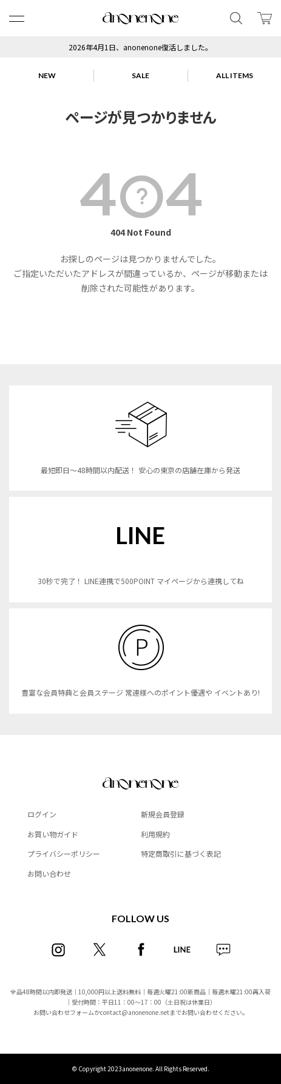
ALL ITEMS (234, 75)
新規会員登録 (163, 814)
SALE (140, 75)
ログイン (41, 814)
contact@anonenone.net (134, 1012)
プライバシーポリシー (63, 853)
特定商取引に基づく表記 (181, 853)
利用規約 (155, 834)
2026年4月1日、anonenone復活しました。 (140, 47)
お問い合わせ (49, 873)
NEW (47, 75)
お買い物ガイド (52, 834)
